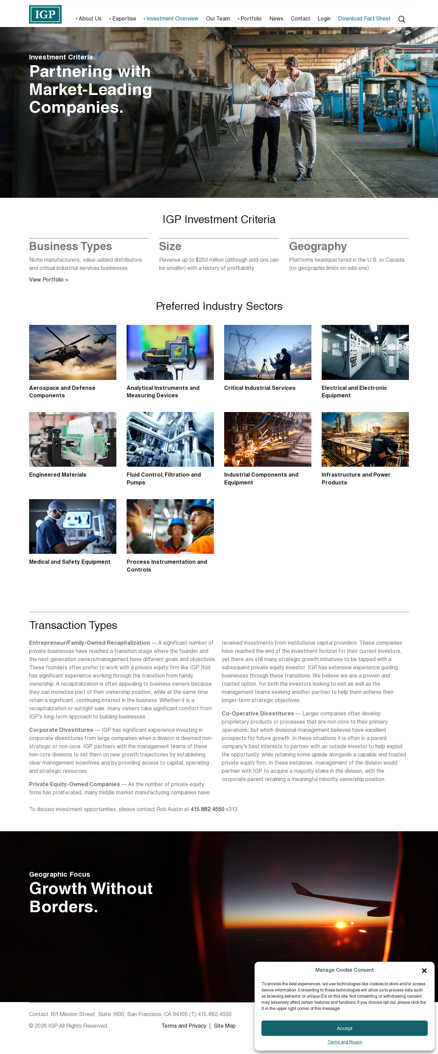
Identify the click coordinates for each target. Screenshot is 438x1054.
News (276, 19)
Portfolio (251, 19)
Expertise (124, 19)
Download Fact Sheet (364, 19)
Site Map (225, 1026)
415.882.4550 (207, 810)
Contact (300, 19)
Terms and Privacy (344, 1042)
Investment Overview (172, 19)
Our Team (218, 19)
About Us (90, 19)
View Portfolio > (48, 280)
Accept (344, 1028)
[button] (424, 970)
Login (324, 19)
